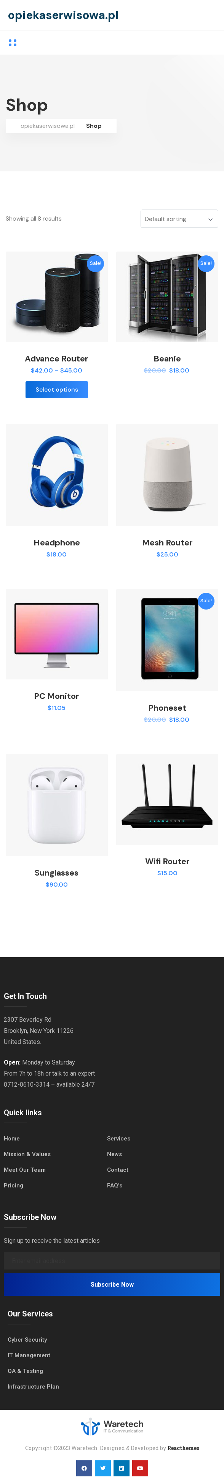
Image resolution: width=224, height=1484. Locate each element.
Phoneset (167, 707)
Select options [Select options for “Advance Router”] (56, 390)
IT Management (29, 1355)
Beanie (167, 358)
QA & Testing (25, 1371)
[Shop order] (179, 219)
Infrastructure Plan (33, 1386)
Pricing (13, 1185)
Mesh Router (167, 542)
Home (12, 1138)
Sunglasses (56, 872)
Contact (117, 1169)
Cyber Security (27, 1339)
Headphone (57, 542)
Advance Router (56, 358)
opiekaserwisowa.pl (63, 15)
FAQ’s (114, 1185)
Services (118, 1138)
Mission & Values (27, 1154)
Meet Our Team (25, 1169)
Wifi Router (167, 861)
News (114, 1154)
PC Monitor (56, 696)
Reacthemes (183, 1448)
